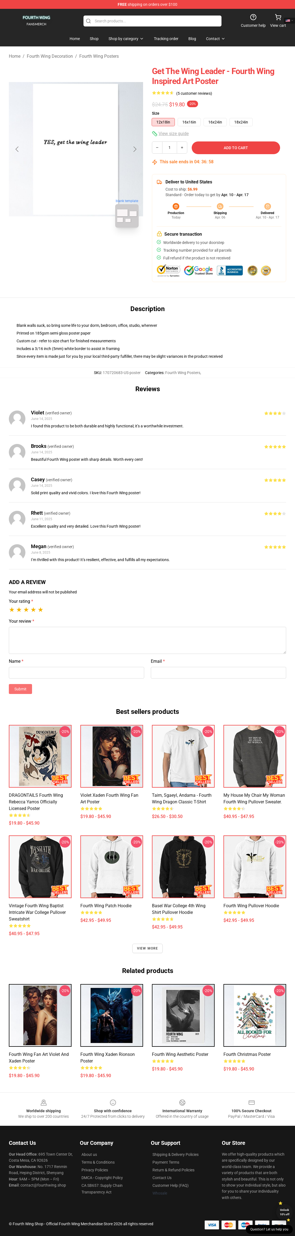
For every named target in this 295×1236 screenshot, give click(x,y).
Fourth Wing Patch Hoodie (105, 905)
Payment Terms (165, 1162)
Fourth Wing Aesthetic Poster (180, 1054)
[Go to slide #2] (90, 244)
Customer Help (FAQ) (170, 1185)
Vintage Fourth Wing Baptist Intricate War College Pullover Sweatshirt (37, 912)
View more (147, 948)
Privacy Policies (94, 1170)
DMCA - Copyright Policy (102, 1177)
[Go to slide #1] (61, 244)
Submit (20, 689)
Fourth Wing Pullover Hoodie (251, 905)
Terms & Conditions (98, 1162)
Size (155, 113)
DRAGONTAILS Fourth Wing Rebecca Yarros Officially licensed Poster (36, 802)
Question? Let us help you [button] (269, 1229)
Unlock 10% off (284, 1212)
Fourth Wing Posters (99, 56)
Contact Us (162, 1177)
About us (89, 1154)
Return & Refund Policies (173, 1170)
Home (14, 56)
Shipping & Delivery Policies (175, 1154)
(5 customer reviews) (194, 93)
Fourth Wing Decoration (50, 56)
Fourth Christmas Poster (247, 1054)
